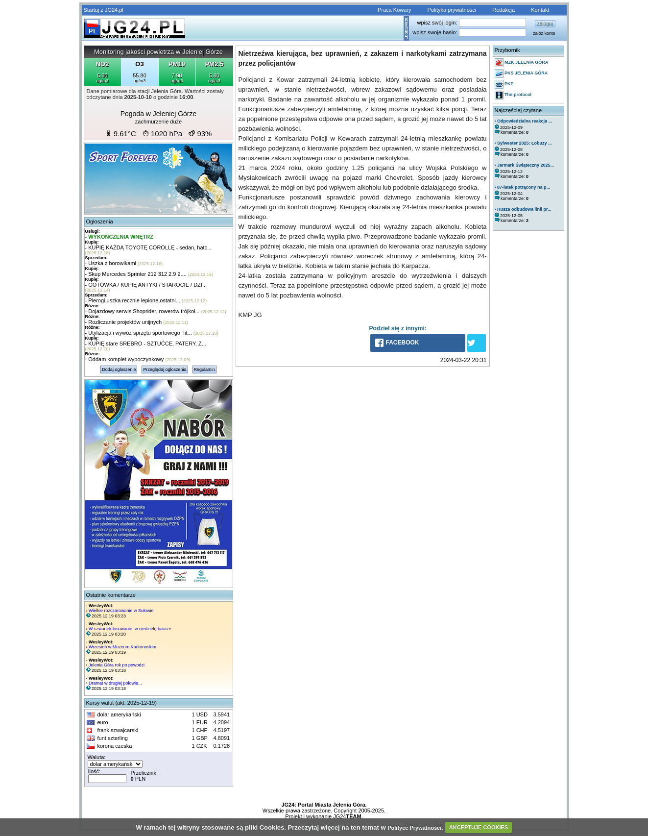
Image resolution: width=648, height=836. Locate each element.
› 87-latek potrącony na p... (523, 187)
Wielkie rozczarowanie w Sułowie (121, 610)
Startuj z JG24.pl (103, 10)
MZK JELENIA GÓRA (522, 62)
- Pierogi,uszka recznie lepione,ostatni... (132, 300)
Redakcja (503, 10)
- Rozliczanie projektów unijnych (123, 322)
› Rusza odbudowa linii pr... (523, 209)
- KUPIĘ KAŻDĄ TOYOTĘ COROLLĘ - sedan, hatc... (148, 247)
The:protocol (513, 95)
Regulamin (204, 369)
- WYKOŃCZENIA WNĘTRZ (119, 237)
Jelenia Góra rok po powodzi (116, 665)
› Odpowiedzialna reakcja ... (523, 121)
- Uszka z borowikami (111, 263)
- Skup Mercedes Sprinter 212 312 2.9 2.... (136, 274)
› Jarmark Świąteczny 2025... (524, 165)
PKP (504, 84)
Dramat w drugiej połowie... (115, 683)
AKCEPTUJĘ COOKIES (478, 827)
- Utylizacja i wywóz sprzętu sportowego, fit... (138, 333)
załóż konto (544, 33)
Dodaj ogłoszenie (119, 369)
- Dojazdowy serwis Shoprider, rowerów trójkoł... (142, 311)
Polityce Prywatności (414, 827)
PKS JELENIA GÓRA (521, 73)
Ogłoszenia (99, 221)
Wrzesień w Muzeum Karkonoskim (122, 646)
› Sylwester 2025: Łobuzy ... (523, 143)
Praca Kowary (394, 10)
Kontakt (540, 10)
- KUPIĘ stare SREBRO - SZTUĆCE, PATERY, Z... (145, 343)
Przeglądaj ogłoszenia (164, 369)
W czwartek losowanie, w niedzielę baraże (130, 628)
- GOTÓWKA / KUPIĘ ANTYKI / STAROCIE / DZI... (146, 285)
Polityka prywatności (452, 10)
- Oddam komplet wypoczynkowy (124, 359)
